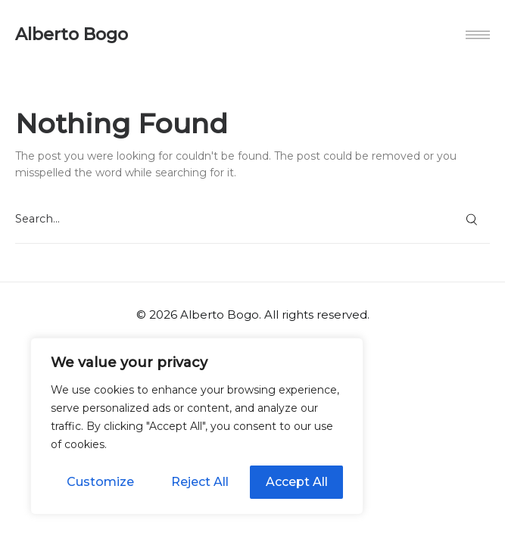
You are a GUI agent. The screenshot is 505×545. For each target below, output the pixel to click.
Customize (100, 482)
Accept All (297, 482)
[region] (196, 426)
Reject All (200, 482)
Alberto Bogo (71, 35)
